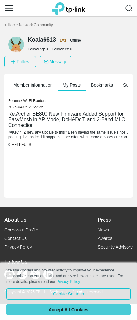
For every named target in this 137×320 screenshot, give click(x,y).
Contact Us (15, 238)
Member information (33, 85)
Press (104, 219)
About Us (15, 219)
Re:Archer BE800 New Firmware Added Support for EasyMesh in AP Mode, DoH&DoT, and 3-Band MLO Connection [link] (66, 119)
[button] (9, 8)
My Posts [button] (72, 85)
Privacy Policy (18, 246)
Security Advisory (115, 246)
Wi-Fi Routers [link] (34, 101)
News (103, 229)
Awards (105, 238)
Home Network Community (28, 25)
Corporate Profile (21, 229)
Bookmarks (102, 85)
